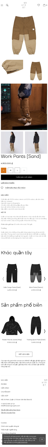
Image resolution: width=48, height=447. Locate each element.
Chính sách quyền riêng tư (10, 426)
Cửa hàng (5, 388)
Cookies (4, 423)
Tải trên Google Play (8, 413)
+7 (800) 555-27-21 (7, 404)
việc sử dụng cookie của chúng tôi (15, 442)
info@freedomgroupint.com (10, 406)
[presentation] (3, 279)
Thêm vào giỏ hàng (24, 177)
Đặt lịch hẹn (24, 354)
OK (42, 439)
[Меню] (2, 5)
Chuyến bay (5, 392)
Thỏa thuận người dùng (9, 430)
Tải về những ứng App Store (10, 410)
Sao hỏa (4, 380)
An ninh (4, 384)
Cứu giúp (4, 396)
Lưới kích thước (7, 183)
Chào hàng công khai (8, 433)
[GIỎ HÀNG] (45, 5)
